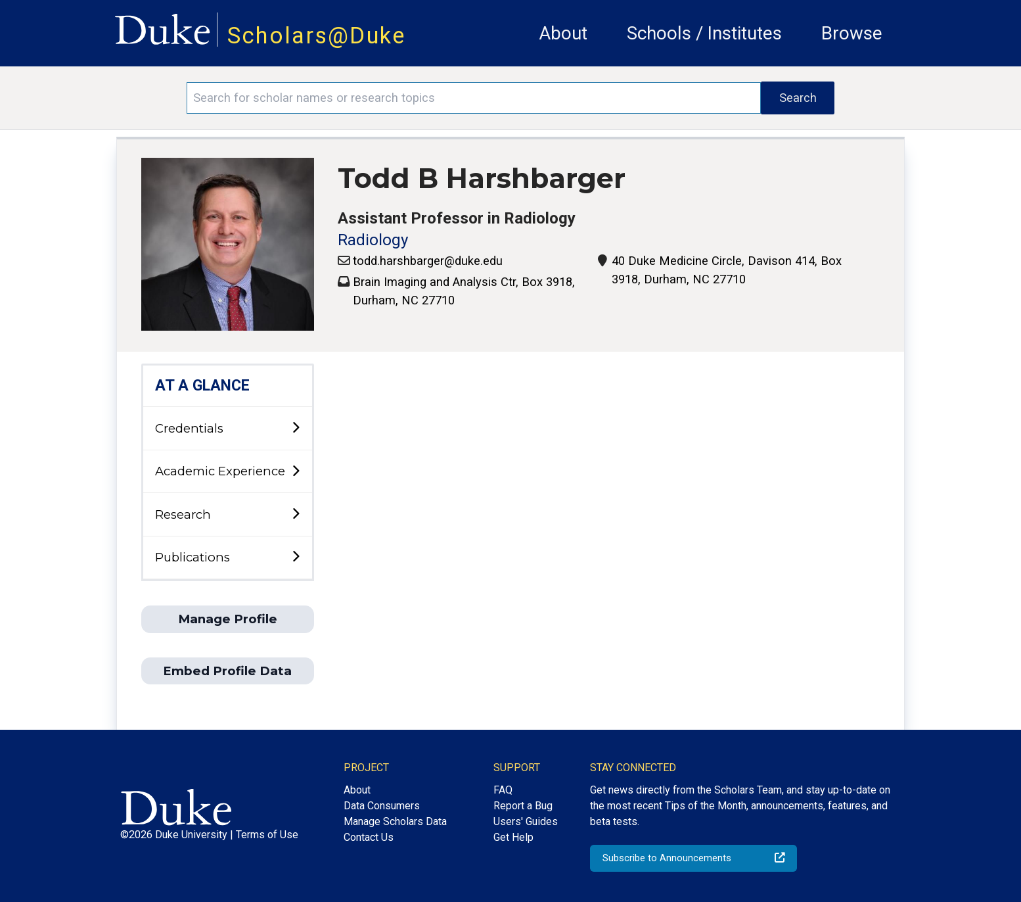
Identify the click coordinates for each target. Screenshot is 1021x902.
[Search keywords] (474, 98)
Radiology (373, 240)
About (563, 33)
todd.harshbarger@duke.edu (428, 261)
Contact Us (369, 837)
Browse (851, 33)
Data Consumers (382, 805)
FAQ (502, 790)
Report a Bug (523, 805)
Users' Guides (525, 821)
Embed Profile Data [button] (227, 670)
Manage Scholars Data (395, 821)
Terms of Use (267, 834)
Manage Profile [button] (227, 619)
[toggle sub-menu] (296, 428)
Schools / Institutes (704, 33)
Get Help (513, 837)
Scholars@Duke (316, 35)
